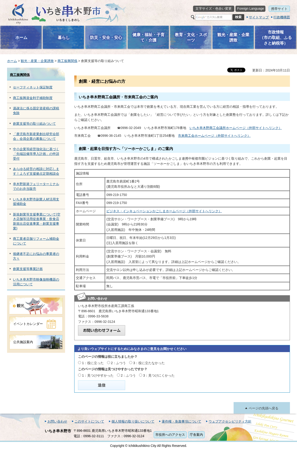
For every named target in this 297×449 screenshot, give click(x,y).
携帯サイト (279, 9)
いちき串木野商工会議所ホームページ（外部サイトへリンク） (236, 128)
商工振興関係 (67, 61)
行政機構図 (281, 17)
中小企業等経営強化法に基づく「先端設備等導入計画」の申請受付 (36, 153)
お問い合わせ (57, 421)
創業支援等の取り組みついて (34, 123)
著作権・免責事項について (181, 421)
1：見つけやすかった (98, 375)
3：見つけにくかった (159, 375)
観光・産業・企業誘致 (37, 61)
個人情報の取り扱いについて (132, 421)
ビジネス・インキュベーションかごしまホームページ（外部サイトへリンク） (164, 211)
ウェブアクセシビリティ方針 (230, 421)
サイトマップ (259, 17)
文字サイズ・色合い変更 (213, 8)
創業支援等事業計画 (28, 269)
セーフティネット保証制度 (33, 87)
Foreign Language (250, 8)
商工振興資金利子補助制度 (33, 98)
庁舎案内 (196, 435)
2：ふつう (118, 363)
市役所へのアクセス (170, 435)
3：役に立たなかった (149, 363)
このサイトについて (89, 421)
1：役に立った (93, 363)
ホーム (12, 61)
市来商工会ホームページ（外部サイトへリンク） (214, 135)
